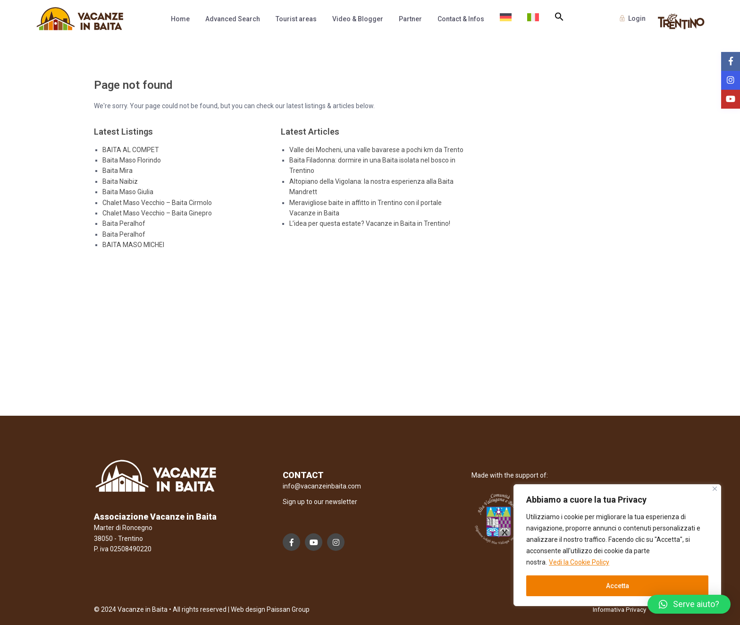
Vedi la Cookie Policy (579, 562)
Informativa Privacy (617, 609)
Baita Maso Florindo (131, 160)
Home (180, 19)
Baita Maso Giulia (127, 192)
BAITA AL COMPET (130, 150)
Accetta (617, 586)
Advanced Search (232, 19)
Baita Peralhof (123, 223)
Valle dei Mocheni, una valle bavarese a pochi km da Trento (376, 150)
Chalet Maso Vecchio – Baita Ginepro (157, 213)
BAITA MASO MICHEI (133, 244)
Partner (410, 19)
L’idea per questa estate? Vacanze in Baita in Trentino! (369, 223)
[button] (559, 17)
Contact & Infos (460, 19)
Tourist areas (296, 19)
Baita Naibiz (120, 181)
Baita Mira (117, 170)
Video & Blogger (357, 19)
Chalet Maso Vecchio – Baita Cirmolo (157, 202)
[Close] (715, 489)
